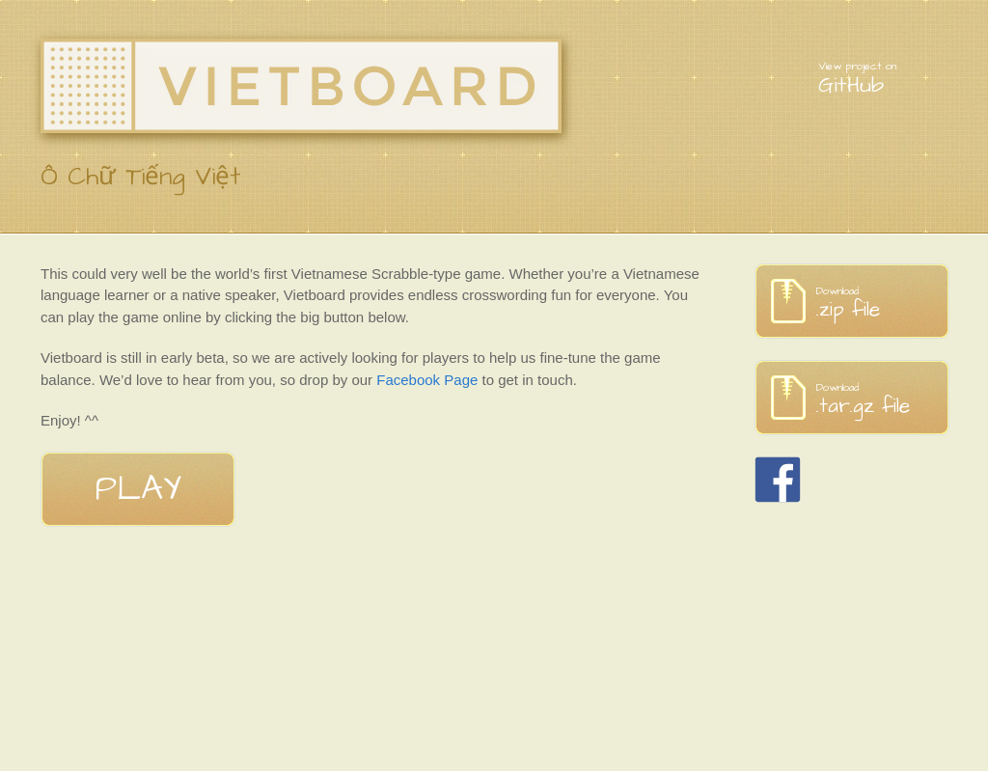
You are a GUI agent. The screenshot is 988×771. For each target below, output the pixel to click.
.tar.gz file (882, 400)
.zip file (882, 303)
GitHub (882, 79)
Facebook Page (427, 380)
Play (138, 488)
